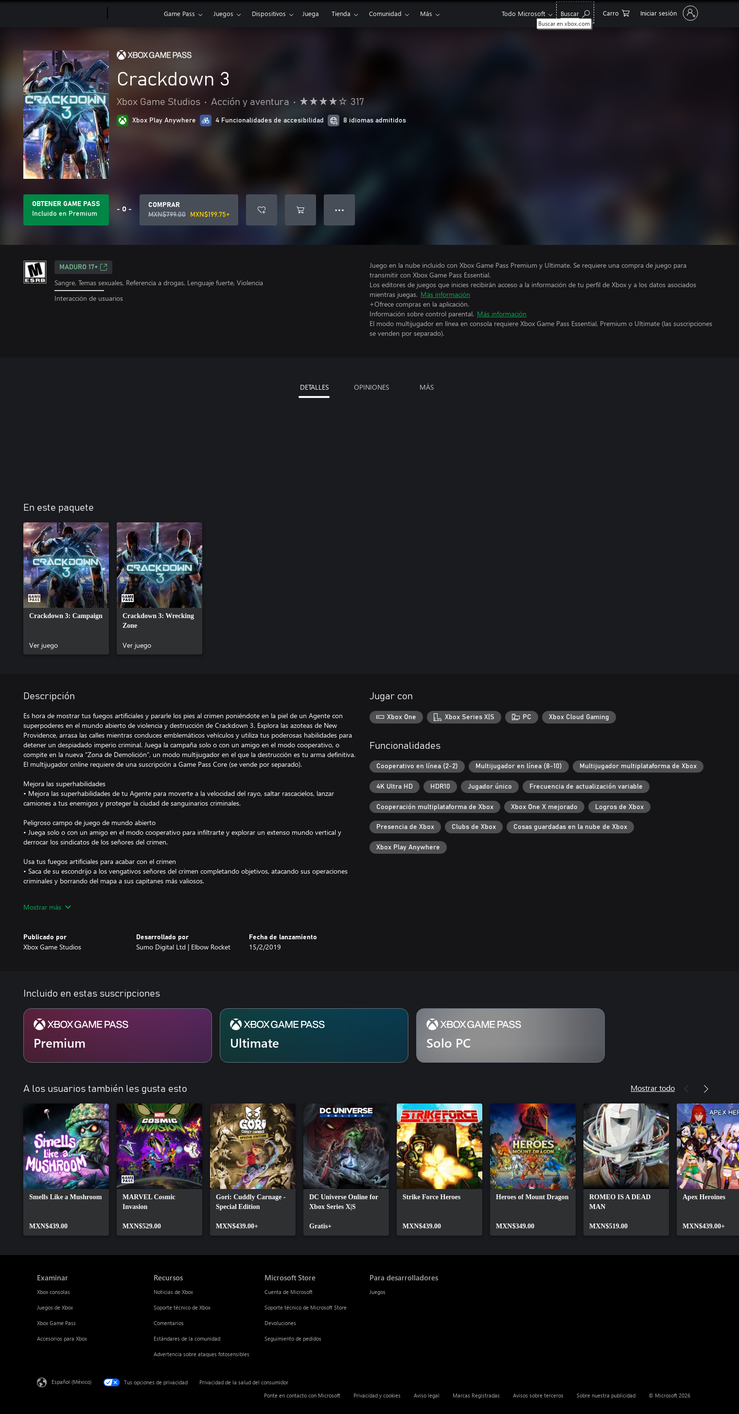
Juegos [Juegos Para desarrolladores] (378, 1292)
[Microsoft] (70, 13)
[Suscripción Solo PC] (510, 1035)
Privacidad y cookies (377, 1395)
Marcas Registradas (476, 1395)
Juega (310, 13)
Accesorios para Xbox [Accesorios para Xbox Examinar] (62, 1338)
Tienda (341, 13)
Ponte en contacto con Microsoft (302, 1395)
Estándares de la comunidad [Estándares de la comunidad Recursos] (187, 1338)
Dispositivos (269, 13)
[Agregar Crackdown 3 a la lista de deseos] (261, 209)
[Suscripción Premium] (117, 1035)
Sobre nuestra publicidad (606, 1395)
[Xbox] (134, 13)
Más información (445, 294)
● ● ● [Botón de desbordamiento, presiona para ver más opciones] (339, 209)
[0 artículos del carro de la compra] (616, 12)
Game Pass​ (179, 13)
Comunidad (385, 13)
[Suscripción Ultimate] (314, 1035)
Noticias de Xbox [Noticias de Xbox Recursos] (173, 1292)
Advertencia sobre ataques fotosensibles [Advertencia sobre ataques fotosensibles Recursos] (201, 1354)
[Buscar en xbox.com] (575, 12)
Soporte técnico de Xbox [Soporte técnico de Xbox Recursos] (182, 1307)
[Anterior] (686, 1089)
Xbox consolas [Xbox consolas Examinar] (53, 1292)
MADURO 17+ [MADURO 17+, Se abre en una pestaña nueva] (83, 267)
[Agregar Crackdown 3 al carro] (300, 209)
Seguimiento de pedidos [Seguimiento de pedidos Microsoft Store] (292, 1338)
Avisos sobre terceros (538, 1395)
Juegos (223, 13)
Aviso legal (427, 1395)
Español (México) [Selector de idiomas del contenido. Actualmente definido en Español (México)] (71, 1382)
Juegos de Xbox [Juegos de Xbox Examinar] (55, 1307)
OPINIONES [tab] (371, 387)
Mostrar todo (653, 1088)
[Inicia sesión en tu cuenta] (668, 13)
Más (426, 13)
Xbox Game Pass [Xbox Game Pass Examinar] (56, 1323)
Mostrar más (47, 907)
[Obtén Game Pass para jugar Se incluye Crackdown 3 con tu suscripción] (66, 209)
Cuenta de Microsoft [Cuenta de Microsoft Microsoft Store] (288, 1292)
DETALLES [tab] (314, 387)
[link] (66, 588)
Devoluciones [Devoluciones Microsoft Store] (280, 1323)
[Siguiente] (706, 1089)
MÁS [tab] (427, 387)
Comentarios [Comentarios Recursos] (169, 1323)
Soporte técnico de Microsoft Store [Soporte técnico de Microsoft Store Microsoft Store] (305, 1307)
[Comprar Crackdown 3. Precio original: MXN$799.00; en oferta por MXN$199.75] (189, 209)
